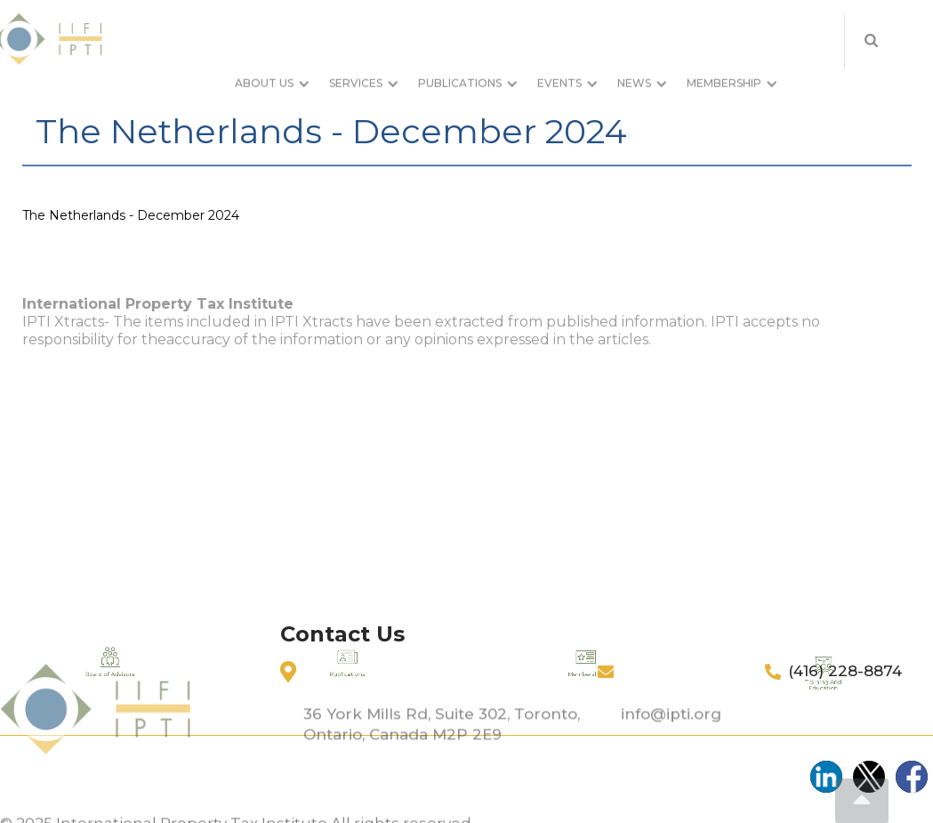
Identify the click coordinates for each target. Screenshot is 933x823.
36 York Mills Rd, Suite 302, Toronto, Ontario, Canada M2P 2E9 (441, 754)
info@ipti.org (671, 744)
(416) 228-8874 (845, 671)
